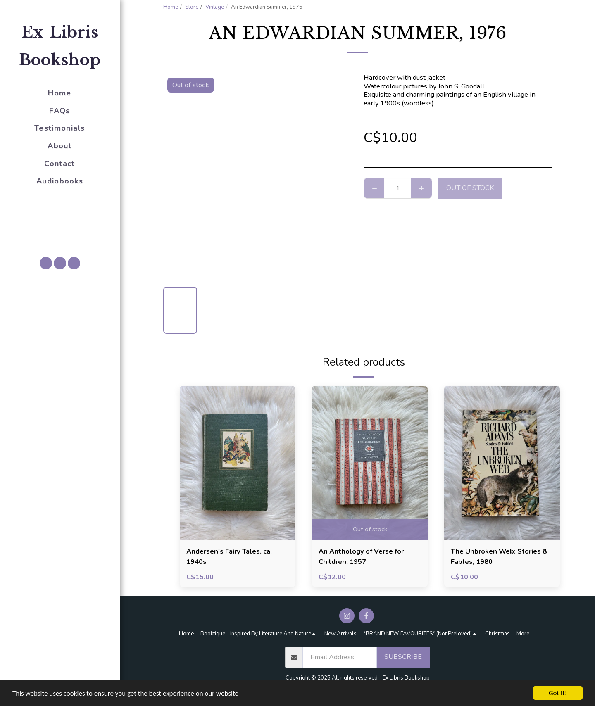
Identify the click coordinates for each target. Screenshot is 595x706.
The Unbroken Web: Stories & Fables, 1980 (499, 556)
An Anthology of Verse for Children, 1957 (361, 556)
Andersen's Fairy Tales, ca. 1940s (229, 556)
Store (191, 7)
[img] (237, 463)
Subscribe (403, 656)
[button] (60, 223)
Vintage (214, 7)
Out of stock (470, 188)
